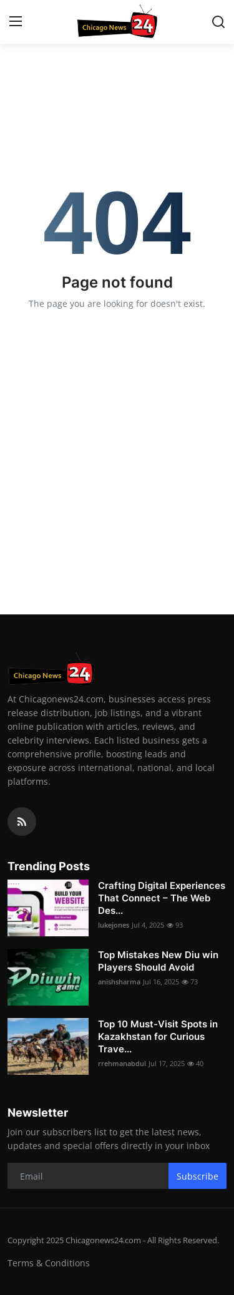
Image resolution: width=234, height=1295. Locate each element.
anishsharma (119, 981)
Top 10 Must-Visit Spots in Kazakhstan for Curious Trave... (158, 1036)
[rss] (21, 821)
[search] (218, 22)
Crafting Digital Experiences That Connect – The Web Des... (161, 898)
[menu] (15, 22)
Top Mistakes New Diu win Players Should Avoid (158, 961)
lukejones (113, 924)
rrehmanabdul (122, 1063)
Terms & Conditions (48, 1263)
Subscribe (197, 1176)
